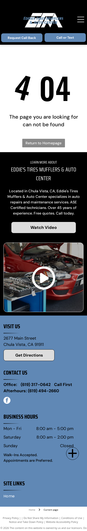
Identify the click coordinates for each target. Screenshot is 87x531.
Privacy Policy (11, 518)
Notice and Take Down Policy (26, 522)
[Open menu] (80, 19)
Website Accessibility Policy (62, 522)
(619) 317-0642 (36, 384)
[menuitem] (10, 496)
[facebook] (6, 401)
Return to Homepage (43, 143)
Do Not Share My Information (40, 518)
